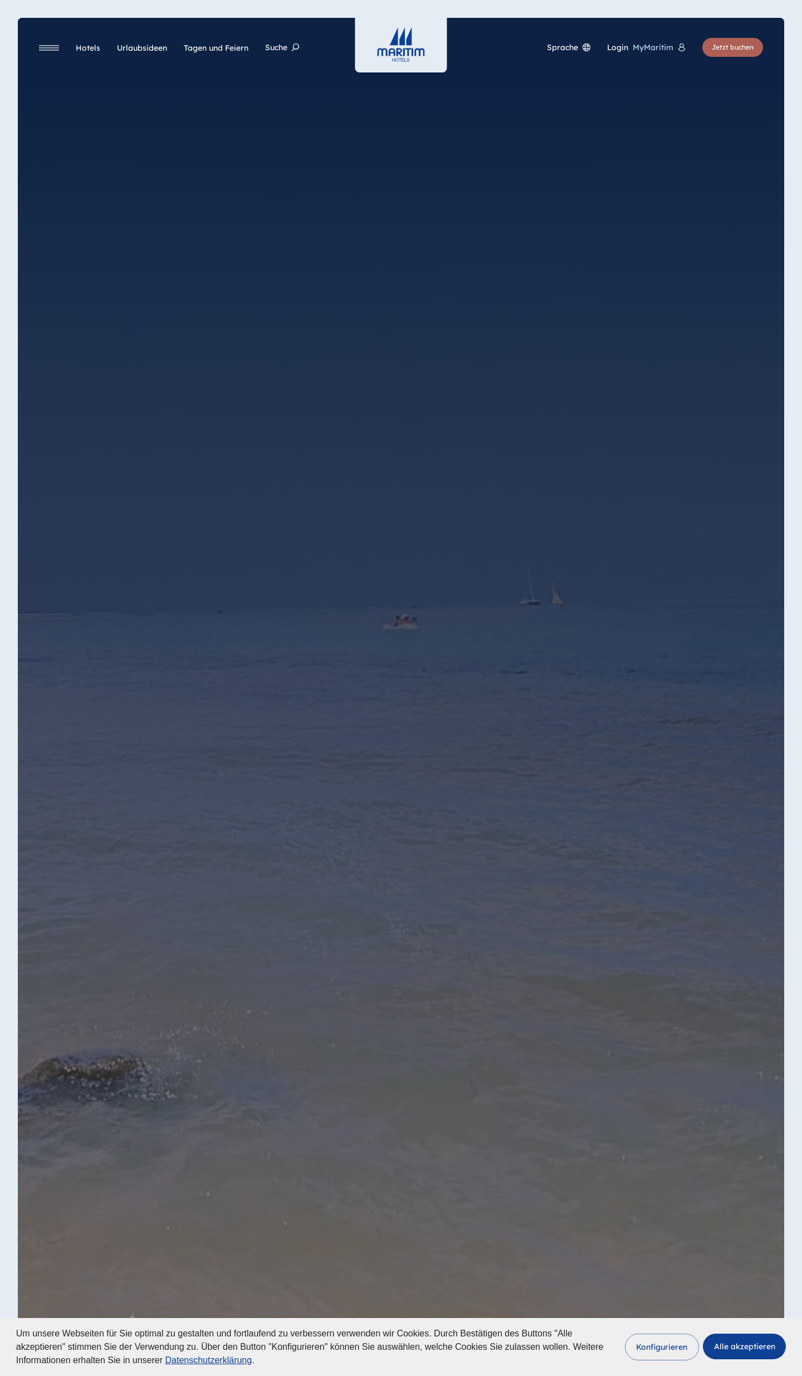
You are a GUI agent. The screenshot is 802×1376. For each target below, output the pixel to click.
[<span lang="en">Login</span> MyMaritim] (646, 48)
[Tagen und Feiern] (216, 48)
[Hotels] (88, 48)
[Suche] (282, 48)
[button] (662, 1347)
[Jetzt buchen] (732, 47)
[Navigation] (49, 48)
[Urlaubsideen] (142, 48)
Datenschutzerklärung (208, 1360)
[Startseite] (401, 44)
